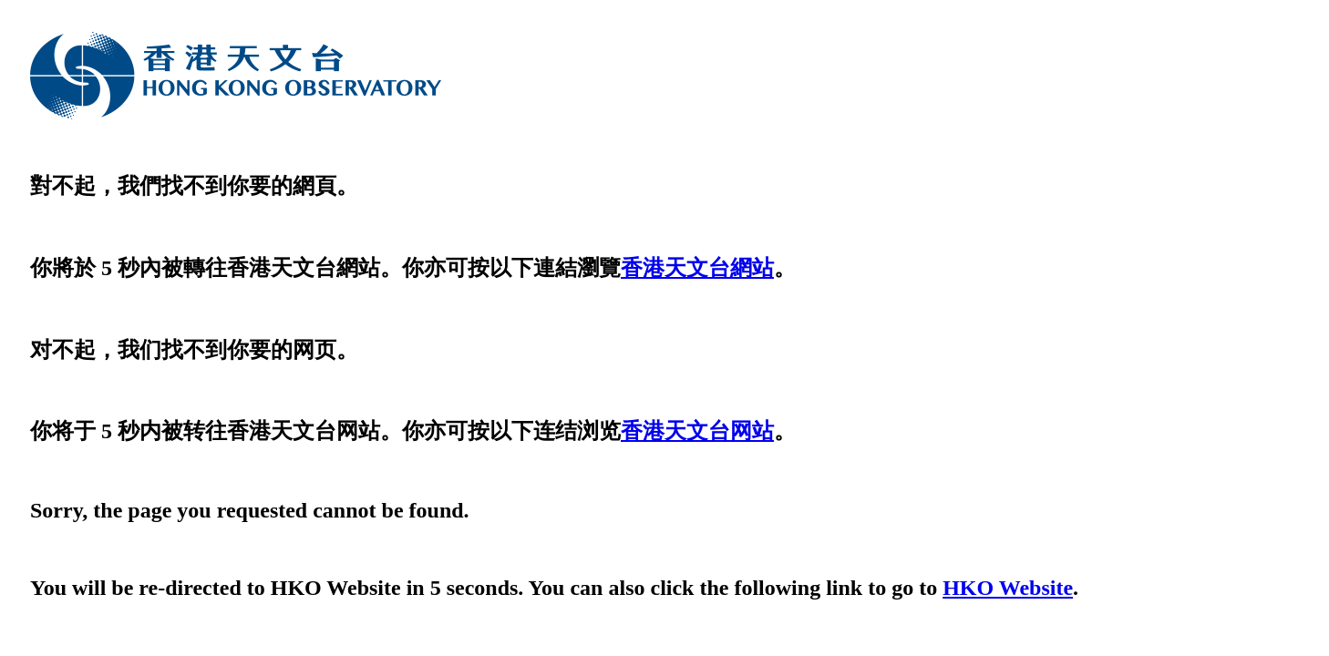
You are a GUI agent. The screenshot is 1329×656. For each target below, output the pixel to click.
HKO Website (1008, 588)
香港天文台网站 (697, 431)
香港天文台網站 (697, 268)
